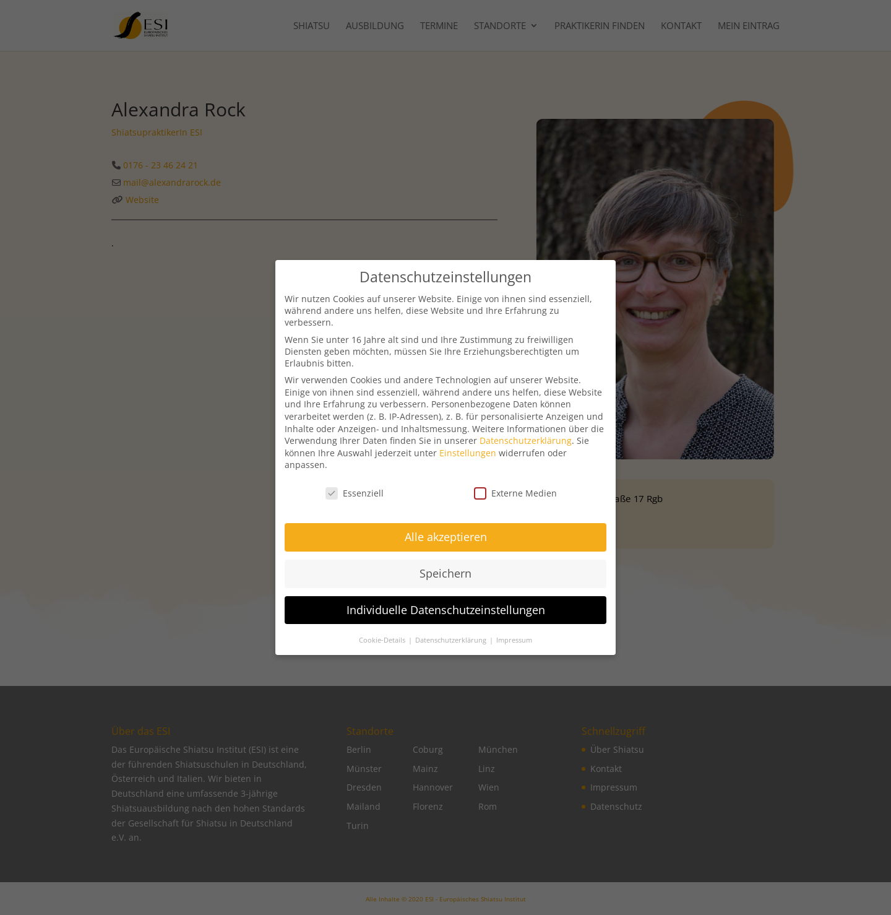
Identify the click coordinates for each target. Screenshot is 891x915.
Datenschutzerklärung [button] (451, 644)
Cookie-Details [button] (383, 644)
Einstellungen (467, 456)
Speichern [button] (445, 577)
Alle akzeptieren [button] (446, 540)
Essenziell (354, 497)
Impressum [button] (514, 644)
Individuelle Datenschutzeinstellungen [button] (445, 613)
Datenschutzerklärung (526, 445)
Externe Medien (515, 497)
